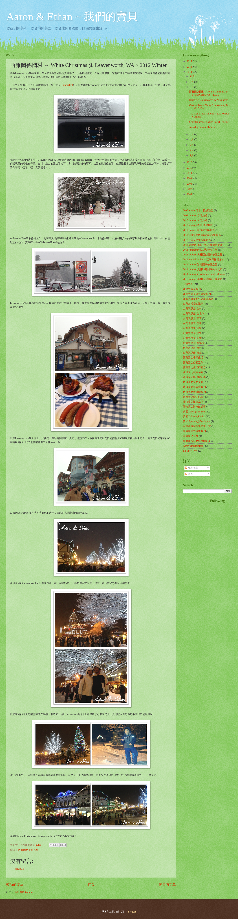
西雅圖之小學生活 (193, 357)
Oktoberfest (67, 84)
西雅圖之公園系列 (193, 362)
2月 (192, 150)
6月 (192, 134)
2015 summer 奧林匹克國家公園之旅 (202, 279)
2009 (189, 178)
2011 (189, 167)
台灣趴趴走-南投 (192, 328)
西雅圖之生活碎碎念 (194, 367)
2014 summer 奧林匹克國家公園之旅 (202, 269)
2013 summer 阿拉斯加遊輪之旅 (200, 249)
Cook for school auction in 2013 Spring (208, 122)
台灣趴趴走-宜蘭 (192, 318)
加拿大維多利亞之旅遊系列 (198, 298)
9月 (192, 82)
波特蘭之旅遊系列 (193, 401)
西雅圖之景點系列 (28, 850)
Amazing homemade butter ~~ (204, 127)
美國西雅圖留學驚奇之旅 (197, 426)
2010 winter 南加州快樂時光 (198, 225)
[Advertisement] (197, 553)
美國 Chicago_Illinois (194, 411)
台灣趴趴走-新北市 (193, 343)
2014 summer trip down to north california (204, 274)
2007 (189, 189)
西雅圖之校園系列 (193, 372)
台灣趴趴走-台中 (192, 308)
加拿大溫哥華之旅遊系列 (197, 294)
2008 (189, 183)
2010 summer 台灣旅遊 (195, 220)
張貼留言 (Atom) (23, 892)
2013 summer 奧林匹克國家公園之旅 (202, 254)
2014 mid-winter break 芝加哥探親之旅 (203, 259)
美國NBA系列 (190, 436)
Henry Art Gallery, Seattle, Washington (208, 100)
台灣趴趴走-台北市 (193, 313)
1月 (192, 155)
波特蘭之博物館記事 (194, 406)
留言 (189, 474)
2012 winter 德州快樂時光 (197, 240)
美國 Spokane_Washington (196, 421)
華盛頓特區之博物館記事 (197, 441)
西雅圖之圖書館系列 (194, 392)
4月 (192, 139)
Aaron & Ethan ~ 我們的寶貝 (72, 17)
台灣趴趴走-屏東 (192, 333)
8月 (192, 87)
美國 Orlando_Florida (194, 416)
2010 (189, 173)
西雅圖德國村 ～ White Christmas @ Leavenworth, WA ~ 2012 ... (208, 93)
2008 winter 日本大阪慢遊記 (198, 210)
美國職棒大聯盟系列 (194, 431)
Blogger (132, 911)
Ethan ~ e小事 (190, 450)
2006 (189, 194)
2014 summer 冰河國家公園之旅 (200, 264)
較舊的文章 (167, 884)
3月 (192, 144)
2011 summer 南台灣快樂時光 (199, 230)
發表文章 (191, 468)
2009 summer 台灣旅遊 (195, 215)
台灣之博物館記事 (193, 303)
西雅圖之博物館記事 (194, 377)
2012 (189, 162)
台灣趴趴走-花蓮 (192, 323)
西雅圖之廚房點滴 (193, 397)
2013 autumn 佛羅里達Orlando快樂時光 (204, 245)
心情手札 (188, 284)
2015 (189, 61)
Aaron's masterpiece (193, 446)
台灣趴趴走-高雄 (192, 338)
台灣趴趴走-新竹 (192, 347)
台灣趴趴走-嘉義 (192, 352)
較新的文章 (14, 884)
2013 (189, 72)
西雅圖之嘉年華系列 (194, 387)
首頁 (91, 884)
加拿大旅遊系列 (192, 289)
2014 (189, 66)
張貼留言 (20, 869)
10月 (192, 76)
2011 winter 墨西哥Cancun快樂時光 (202, 235)
